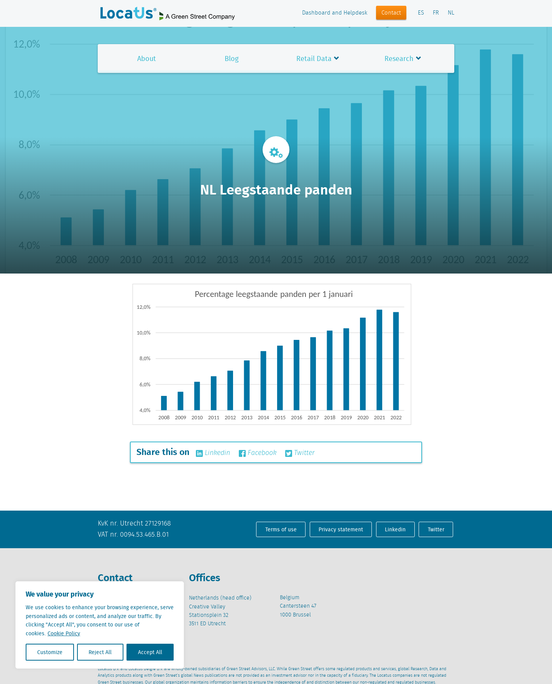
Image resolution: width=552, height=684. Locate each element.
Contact (391, 13)
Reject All (100, 652)
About (146, 58)
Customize (49, 652)
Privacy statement (341, 529)
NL (451, 13)
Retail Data (314, 58)
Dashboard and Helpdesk (334, 13)
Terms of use (281, 529)
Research (399, 58)
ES (421, 13)
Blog (231, 58)
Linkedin (213, 453)
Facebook (257, 453)
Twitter (300, 453)
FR (436, 13)
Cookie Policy (64, 633)
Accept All (150, 652)
